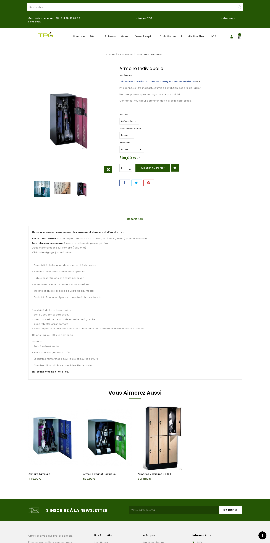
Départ (95, 36)
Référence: (126, 75)
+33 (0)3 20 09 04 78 (67, 18)
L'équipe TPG (144, 18)
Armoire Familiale (39, 474)
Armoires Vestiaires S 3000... (155, 474)
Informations (201, 535)
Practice (79, 36)
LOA (213, 36)
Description (135, 219)
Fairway (110, 36)
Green (125, 36)
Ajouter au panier (153, 168)
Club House (168, 36)
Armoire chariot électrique (99, 474)
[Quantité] (123, 168)
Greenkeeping (144, 36)
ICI (198, 81)
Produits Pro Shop (193, 36)
